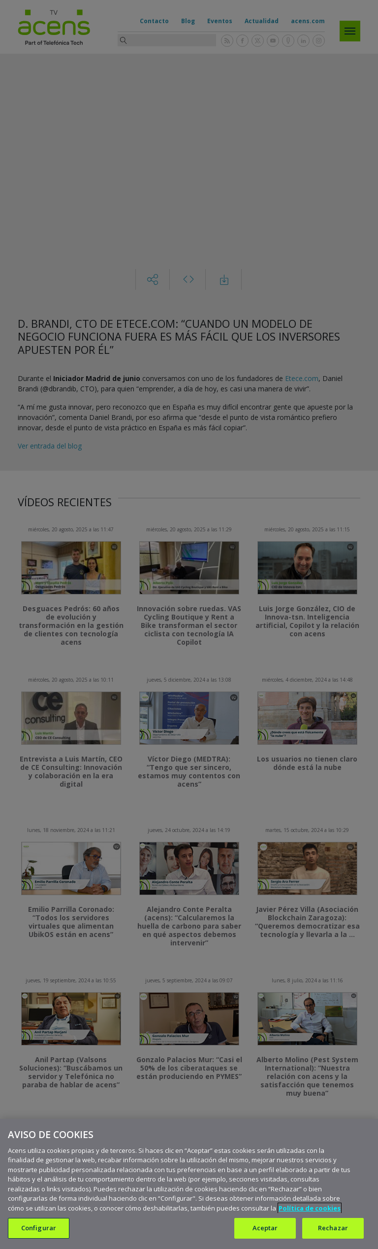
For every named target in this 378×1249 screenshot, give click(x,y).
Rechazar (333, 1227)
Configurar (38, 1227)
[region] (189, 1184)
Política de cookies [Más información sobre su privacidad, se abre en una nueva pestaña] (310, 1208)
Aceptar (265, 1227)
